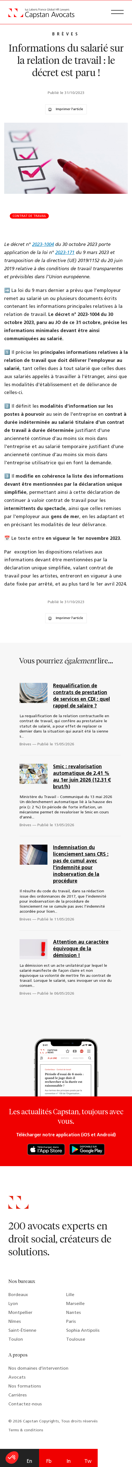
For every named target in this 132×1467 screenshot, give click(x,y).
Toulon (15, 1339)
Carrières (17, 1395)
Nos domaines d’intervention (38, 1368)
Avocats (17, 1377)
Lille (70, 1295)
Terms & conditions (25, 1430)
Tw (88, 1461)
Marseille (75, 1304)
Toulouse (75, 1339)
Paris (71, 1321)
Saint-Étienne (22, 1330)
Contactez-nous (25, 1404)
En (29, 1461)
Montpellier (20, 1313)
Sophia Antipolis (83, 1330)
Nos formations (24, 1386)
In (68, 1461)
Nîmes (14, 1321)
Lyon (13, 1304)
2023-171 (65, 252)
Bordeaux (18, 1295)
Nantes (73, 1313)
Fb (49, 1461)
